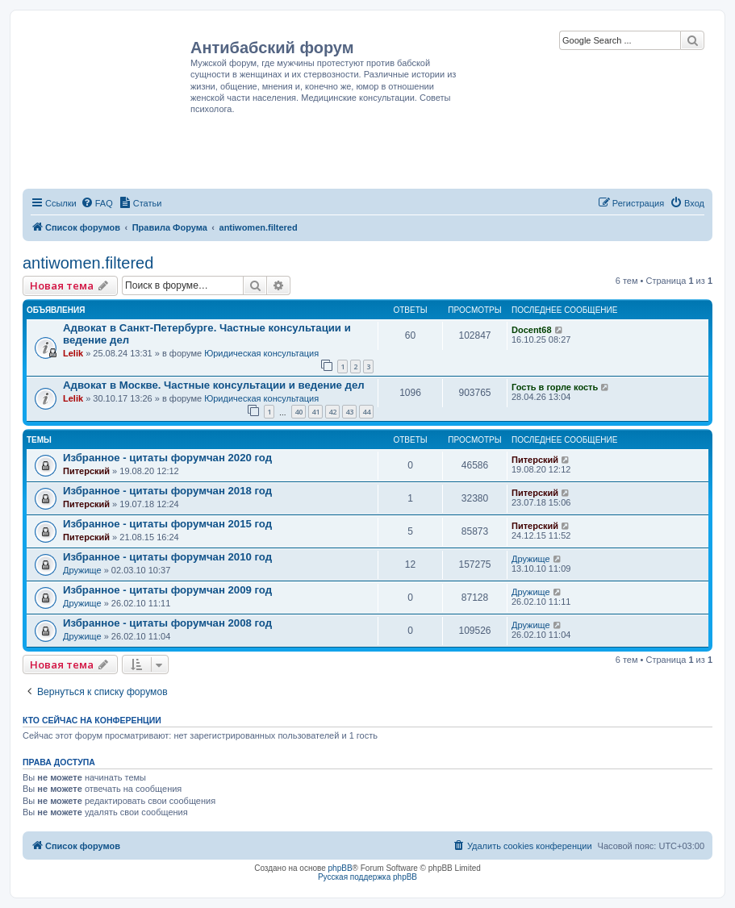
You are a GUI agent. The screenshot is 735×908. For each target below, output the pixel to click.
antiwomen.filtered (88, 263)
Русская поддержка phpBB (367, 877)
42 (332, 411)
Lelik (73, 353)
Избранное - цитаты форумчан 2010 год (167, 557)
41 (315, 411)
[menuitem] (97, 203)
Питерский (86, 471)
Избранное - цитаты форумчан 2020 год (167, 458)
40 (298, 411)
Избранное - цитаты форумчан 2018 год (167, 491)
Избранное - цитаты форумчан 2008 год (167, 623)
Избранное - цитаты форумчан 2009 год (167, 590)
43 (349, 411)
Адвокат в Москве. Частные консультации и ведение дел (214, 385)
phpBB (340, 868)
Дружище (82, 570)
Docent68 (532, 330)
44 (366, 411)
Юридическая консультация (261, 353)
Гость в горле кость (555, 387)
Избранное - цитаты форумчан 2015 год (167, 524)
